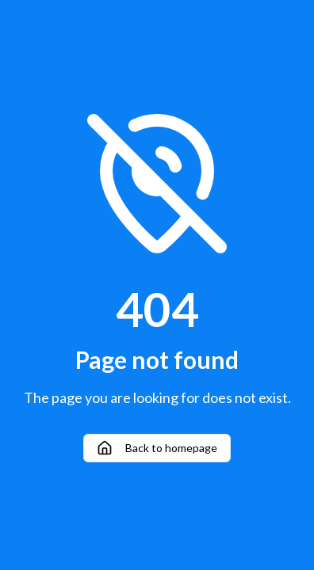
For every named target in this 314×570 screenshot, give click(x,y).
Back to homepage (157, 448)
